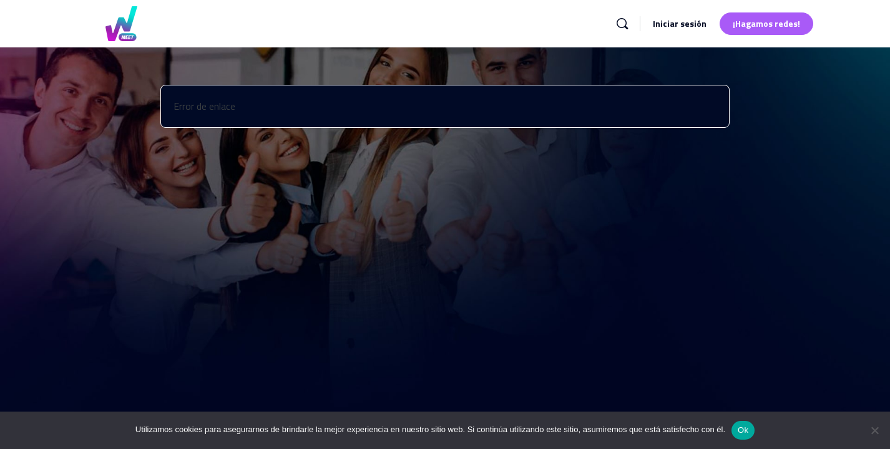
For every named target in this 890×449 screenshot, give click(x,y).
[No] (874, 430)
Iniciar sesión (680, 23)
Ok (743, 430)
